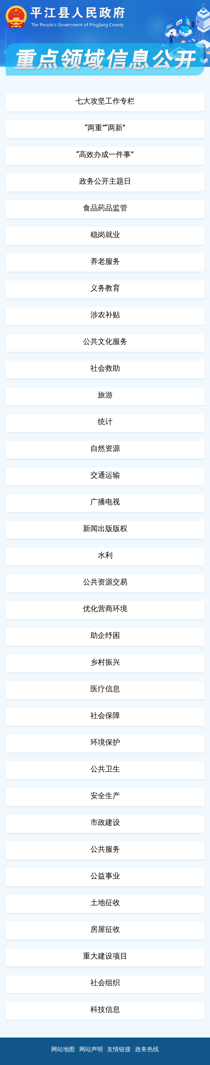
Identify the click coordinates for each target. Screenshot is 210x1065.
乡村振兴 (105, 662)
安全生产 (105, 795)
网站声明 (91, 1049)
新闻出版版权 (105, 528)
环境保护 (105, 742)
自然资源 (105, 448)
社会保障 (105, 715)
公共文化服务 (105, 341)
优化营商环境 (105, 608)
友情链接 (119, 1049)
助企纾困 (105, 635)
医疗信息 (105, 688)
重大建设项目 (105, 955)
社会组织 (105, 982)
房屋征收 (105, 929)
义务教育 (105, 288)
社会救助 (105, 368)
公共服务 (105, 849)
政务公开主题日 (105, 181)
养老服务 (105, 261)
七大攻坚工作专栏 (105, 100)
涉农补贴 (105, 314)
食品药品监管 (105, 207)
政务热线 (147, 1049)
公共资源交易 (105, 581)
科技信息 (105, 1009)
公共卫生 (105, 768)
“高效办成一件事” (105, 154)
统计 (105, 421)
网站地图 (63, 1049)
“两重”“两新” (105, 127)
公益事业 (105, 875)
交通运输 (105, 475)
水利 (105, 555)
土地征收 (105, 902)
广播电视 (105, 501)
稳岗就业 (105, 234)
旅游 (105, 394)
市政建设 (105, 822)
